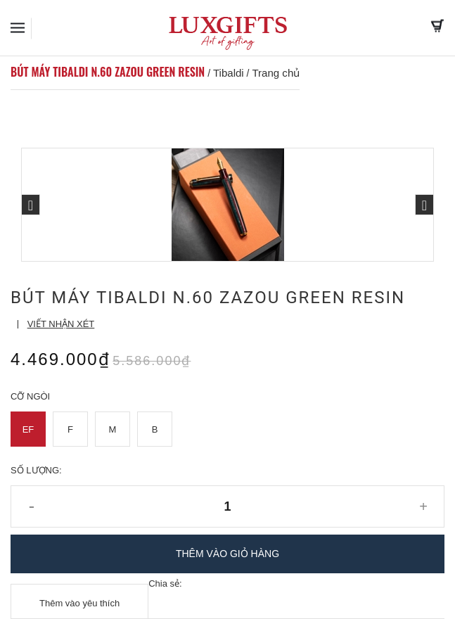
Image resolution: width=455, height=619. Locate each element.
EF (28, 429)
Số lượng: (36, 470)
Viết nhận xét (61, 324)
